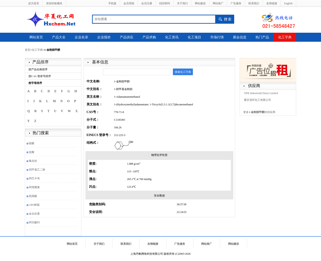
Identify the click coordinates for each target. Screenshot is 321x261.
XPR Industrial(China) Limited (261, 93)
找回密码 (164, 3)
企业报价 (104, 37)
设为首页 (33, 3)
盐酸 (31, 152)
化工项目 (194, 37)
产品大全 (59, 37)
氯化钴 (33, 160)
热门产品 (262, 37)
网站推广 (218, 3)
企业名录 (81, 37)
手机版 (112, 3)
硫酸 (31, 143)
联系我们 (253, 3)
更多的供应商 (259, 112)
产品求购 (149, 37)
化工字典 (285, 37)
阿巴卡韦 (34, 178)
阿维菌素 (34, 187)
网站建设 (200, 3)
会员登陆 (128, 3)
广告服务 (236, 3)
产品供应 (126, 37)
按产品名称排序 (37, 69)
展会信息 (239, 37)
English (288, 3)
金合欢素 (34, 213)
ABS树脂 (34, 204)
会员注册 (146, 3)
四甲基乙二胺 (37, 169)
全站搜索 (100, 19)
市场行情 (217, 37)
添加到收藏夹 (54, 3)
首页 (27, 49)
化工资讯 (172, 37)
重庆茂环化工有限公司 (257, 100)
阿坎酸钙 (34, 222)
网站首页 (36, 37)
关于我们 (182, 3)
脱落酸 (33, 196)
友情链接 (271, 3)
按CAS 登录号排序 (39, 76)
